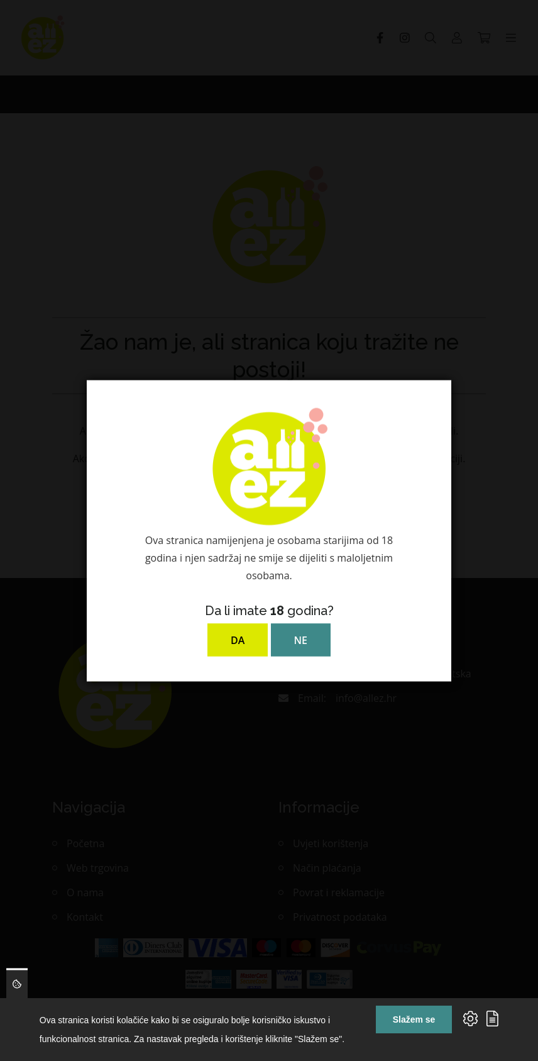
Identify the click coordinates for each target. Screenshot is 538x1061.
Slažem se (414, 1019)
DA (237, 640)
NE (300, 640)
